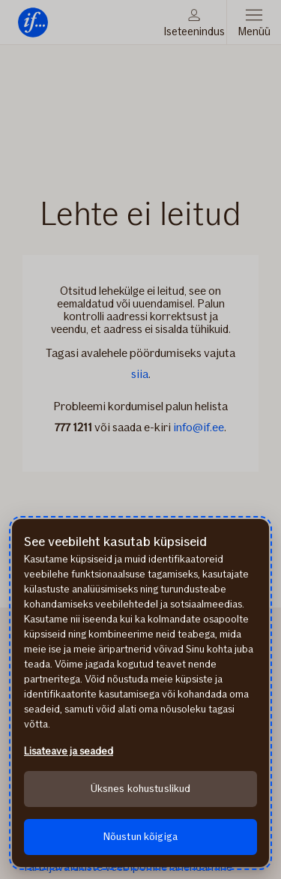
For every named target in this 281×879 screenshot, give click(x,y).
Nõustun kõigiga (140, 836)
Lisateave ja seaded (68, 751)
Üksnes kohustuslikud (141, 788)
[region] (140, 693)
